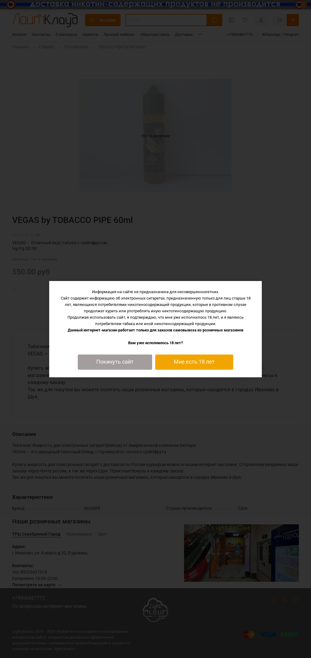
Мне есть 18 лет (194, 362)
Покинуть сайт (115, 362)
